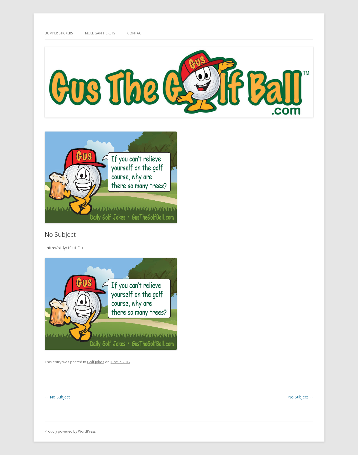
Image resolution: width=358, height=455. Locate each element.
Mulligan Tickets (100, 33)
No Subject (57, 397)
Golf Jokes (95, 361)
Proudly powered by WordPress (70, 431)
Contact (135, 33)
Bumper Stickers (59, 33)
